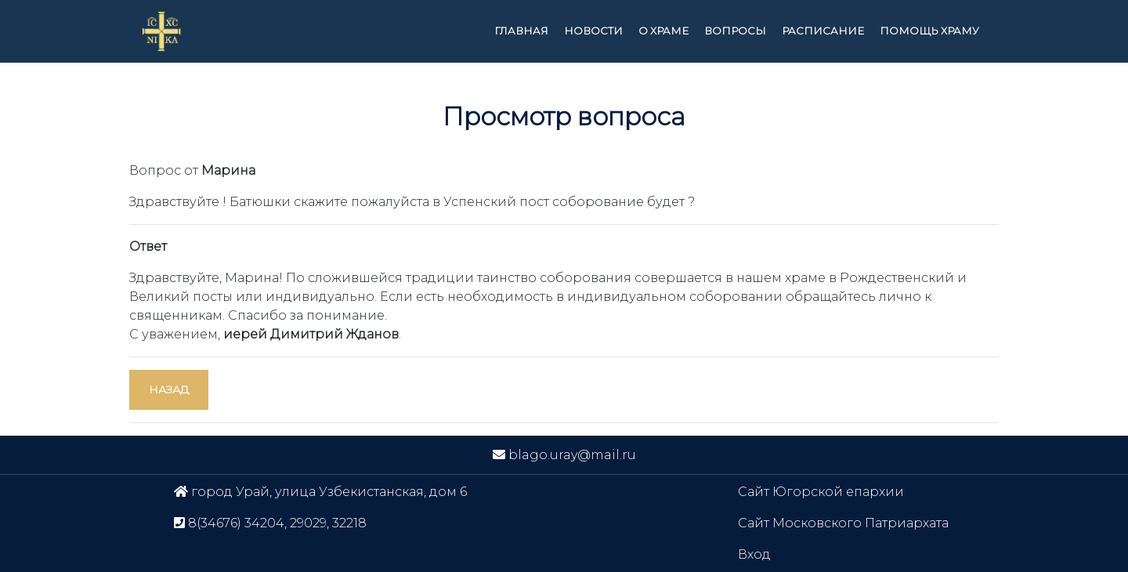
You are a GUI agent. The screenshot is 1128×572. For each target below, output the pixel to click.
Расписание (823, 30)
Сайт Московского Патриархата (843, 523)
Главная (521, 30)
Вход (754, 554)
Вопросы (735, 30)
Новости (593, 30)
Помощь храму (929, 30)
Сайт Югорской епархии (821, 491)
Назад (169, 389)
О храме (663, 30)
